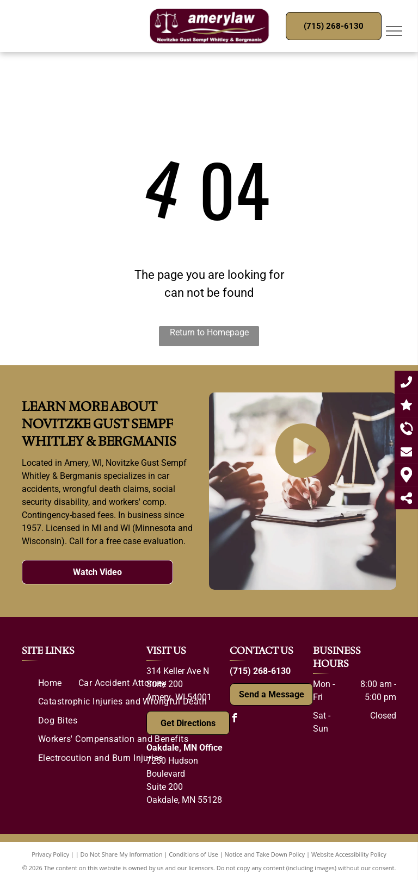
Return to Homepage (209, 332)
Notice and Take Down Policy (265, 854)
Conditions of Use (193, 854)
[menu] (394, 31)
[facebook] (234, 719)
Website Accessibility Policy (348, 854)
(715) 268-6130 (260, 671)
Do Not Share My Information (122, 854)
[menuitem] (50, 683)
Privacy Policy (50, 854)
